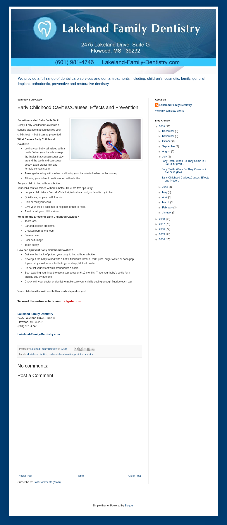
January (167, 212)
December (168, 131)
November (168, 136)
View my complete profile (169, 110)
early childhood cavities (61, 354)
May (165, 192)
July (165, 156)
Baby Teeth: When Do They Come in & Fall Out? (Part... (184, 162)
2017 (162, 224)
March (166, 202)
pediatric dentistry (83, 354)
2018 (162, 219)
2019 (162, 126)
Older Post (134, 475)
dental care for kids (37, 354)
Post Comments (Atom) (47, 482)
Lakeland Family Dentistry (35, 313)
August (166, 151)
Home (80, 475)
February (167, 207)
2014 (162, 239)
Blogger (129, 505)
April (165, 197)
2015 (162, 234)
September (169, 146)
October (167, 141)
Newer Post (25, 475)
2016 (162, 229)
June (165, 187)
